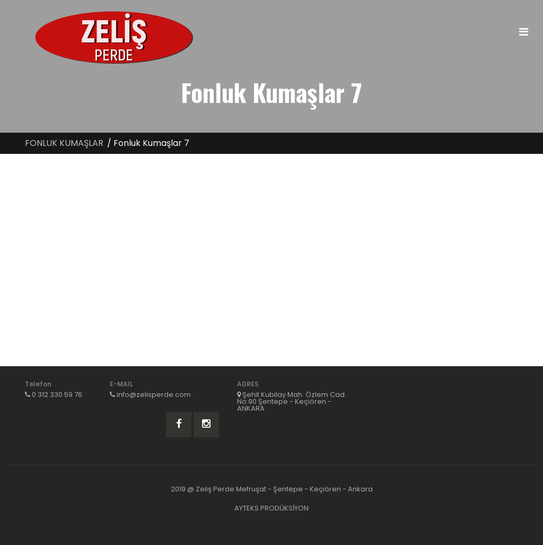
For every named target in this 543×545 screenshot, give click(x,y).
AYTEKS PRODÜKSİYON (271, 508)
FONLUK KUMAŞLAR (64, 143)
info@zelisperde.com (154, 395)
